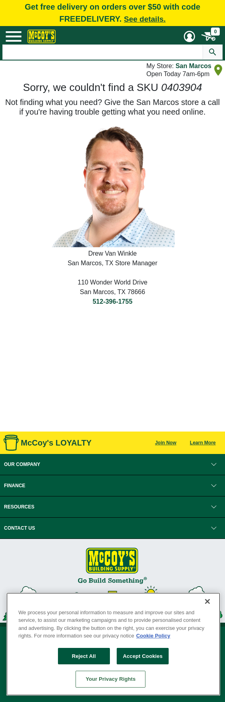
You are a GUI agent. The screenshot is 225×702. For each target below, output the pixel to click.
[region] (113, 644)
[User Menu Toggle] (189, 36)
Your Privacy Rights (110, 679)
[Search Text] (102, 52)
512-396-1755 (113, 301)
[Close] (207, 601)
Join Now (165, 443)
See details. (145, 19)
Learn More (203, 443)
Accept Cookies (142, 656)
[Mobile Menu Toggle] (13, 36)
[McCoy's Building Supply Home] (41, 36)
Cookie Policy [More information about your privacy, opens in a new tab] (153, 636)
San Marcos (193, 66)
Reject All (84, 656)
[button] (112, 464)
